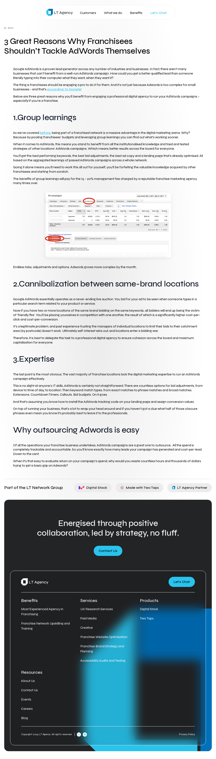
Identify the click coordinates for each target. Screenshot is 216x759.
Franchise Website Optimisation (103, 637)
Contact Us (108, 551)
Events (26, 699)
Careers (27, 709)
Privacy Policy (187, 734)
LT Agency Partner (189, 488)
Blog (24, 718)
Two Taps (147, 618)
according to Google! (64, 89)
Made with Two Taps (139, 488)
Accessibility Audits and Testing (103, 661)
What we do (113, 13)
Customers (88, 13)
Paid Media (88, 618)
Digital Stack (93, 488)
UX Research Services (96, 609)
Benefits (136, 13)
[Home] (59, 12)
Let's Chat (158, 13)
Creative (86, 628)
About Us (28, 681)
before (45, 133)
